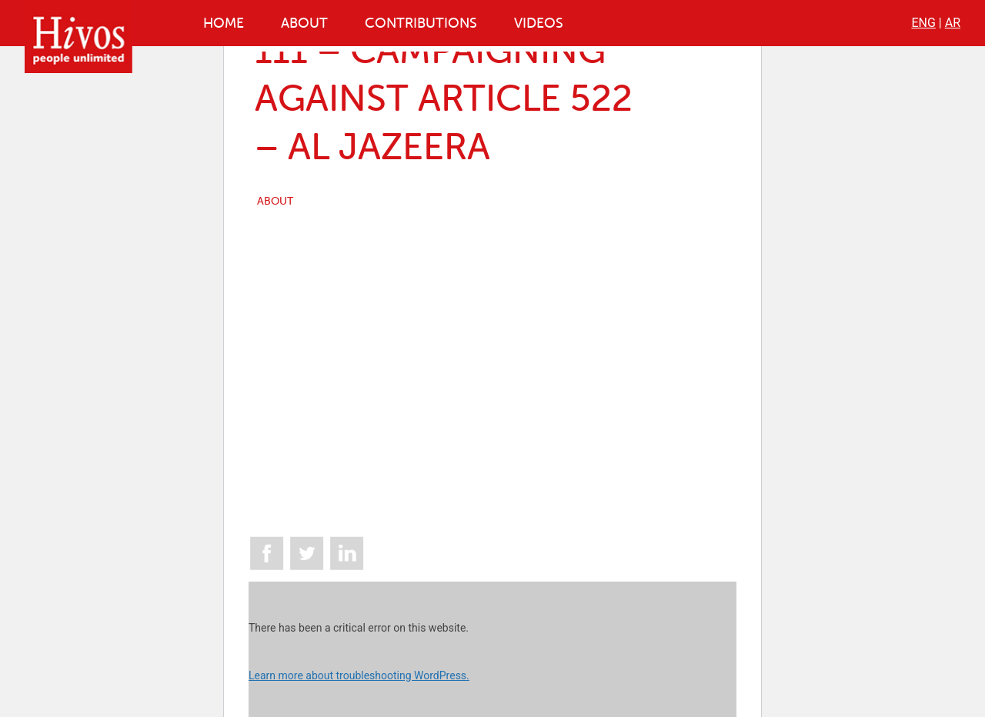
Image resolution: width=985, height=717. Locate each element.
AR (952, 22)
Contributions (421, 23)
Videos (538, 23)
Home (223, 23)
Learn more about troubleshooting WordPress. (359, 675)
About (304, 23)
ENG (923, 22)
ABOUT (275, 201)
